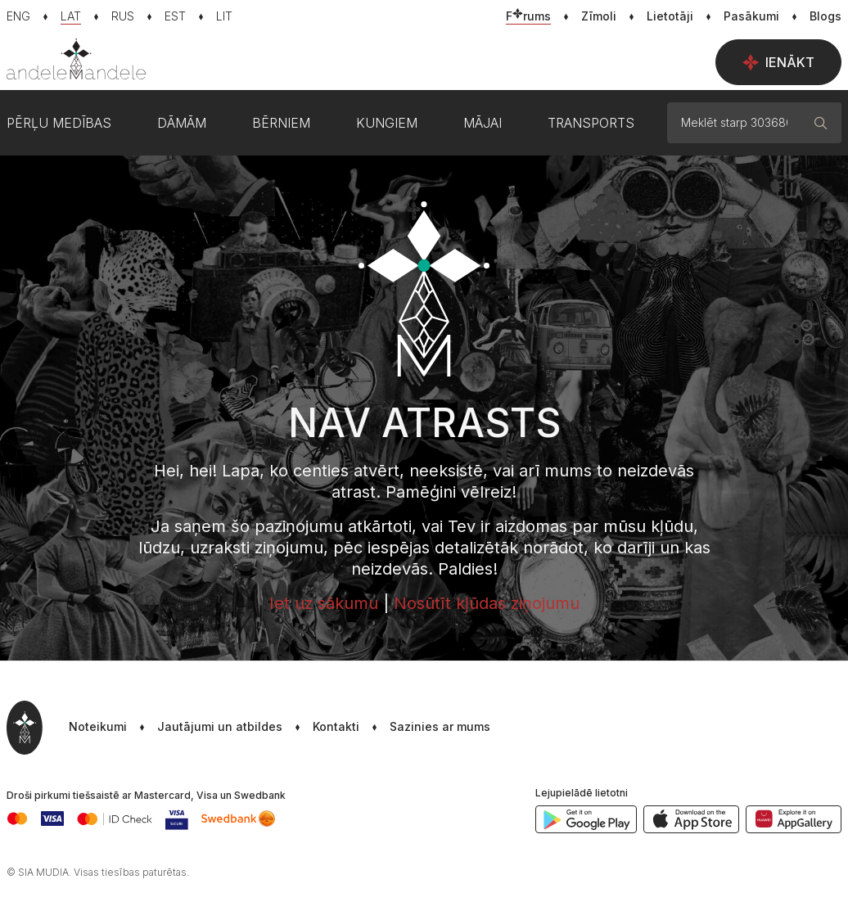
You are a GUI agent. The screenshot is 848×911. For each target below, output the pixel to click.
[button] (424, 727)
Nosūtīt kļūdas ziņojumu (487, 603)
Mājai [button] (482, 123)
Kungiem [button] (386, 123)
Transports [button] (591, 123)
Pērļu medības (59, 123)
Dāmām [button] (181, 123)
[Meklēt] (821, 122)
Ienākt (778, 62)
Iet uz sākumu (323, 603)
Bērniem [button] (281, 123)
